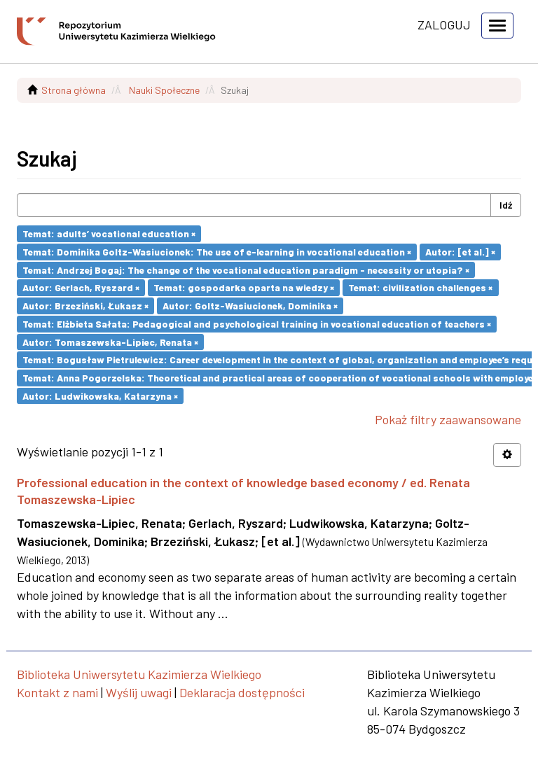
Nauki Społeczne (164, 90)
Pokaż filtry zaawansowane (448, 419)
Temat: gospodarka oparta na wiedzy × (243, 287)
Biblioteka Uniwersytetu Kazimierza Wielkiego (139, 674)
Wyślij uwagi (139, 692)
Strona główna (73, 90)
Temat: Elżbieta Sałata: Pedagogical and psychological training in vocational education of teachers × (256, 324)
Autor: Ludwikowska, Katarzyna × (100, 395)
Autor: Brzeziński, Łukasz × (85, 306)
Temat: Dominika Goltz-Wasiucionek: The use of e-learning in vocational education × (216, 252)
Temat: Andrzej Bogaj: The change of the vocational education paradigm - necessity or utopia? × (245, 269)
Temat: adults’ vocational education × (108, 233)
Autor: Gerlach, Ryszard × (80, 287)
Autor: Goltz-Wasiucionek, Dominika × (250, 306)
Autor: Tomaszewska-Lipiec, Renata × (110, 341)
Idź (505, 205)
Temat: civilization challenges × (420, 287)
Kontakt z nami (57, 692)
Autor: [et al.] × (460, 252)
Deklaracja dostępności (242, 692)
